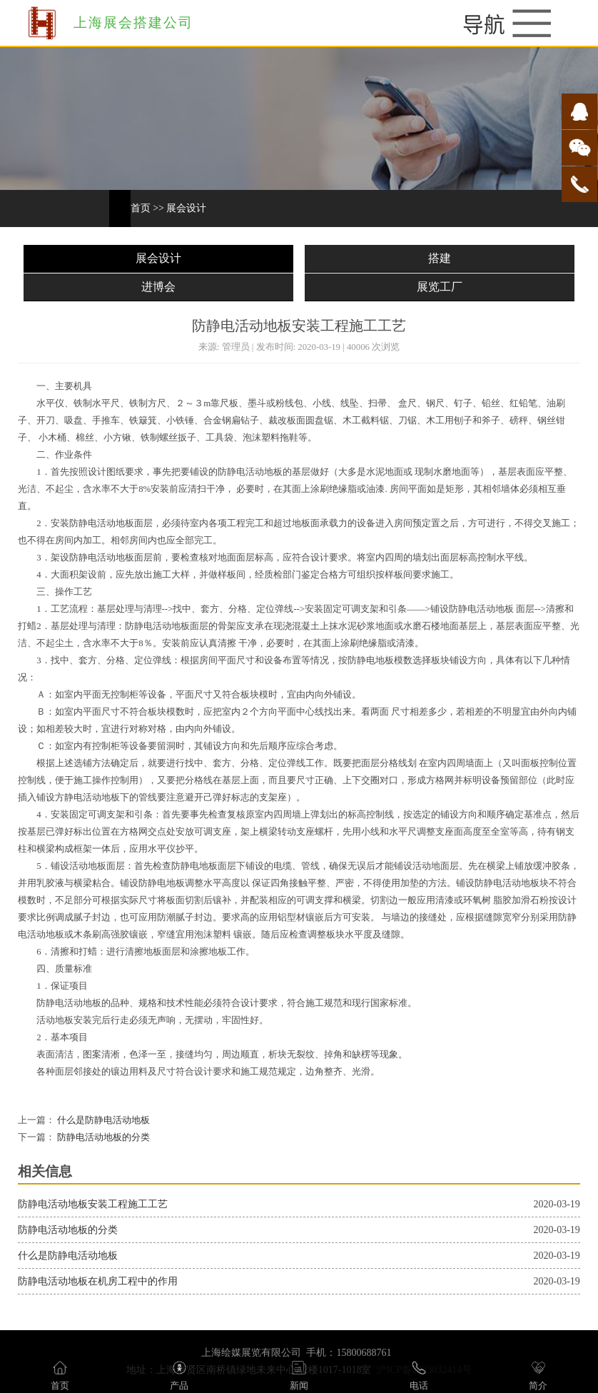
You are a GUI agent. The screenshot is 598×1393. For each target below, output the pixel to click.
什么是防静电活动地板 (102, 1120)
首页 (141, 208)
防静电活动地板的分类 (102, 1137)
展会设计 (186, 208)
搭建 (439, 258)
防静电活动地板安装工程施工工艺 (93, 1204)
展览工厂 (439, 287)
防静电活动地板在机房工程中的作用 (98, 1281)
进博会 (158, 287)
